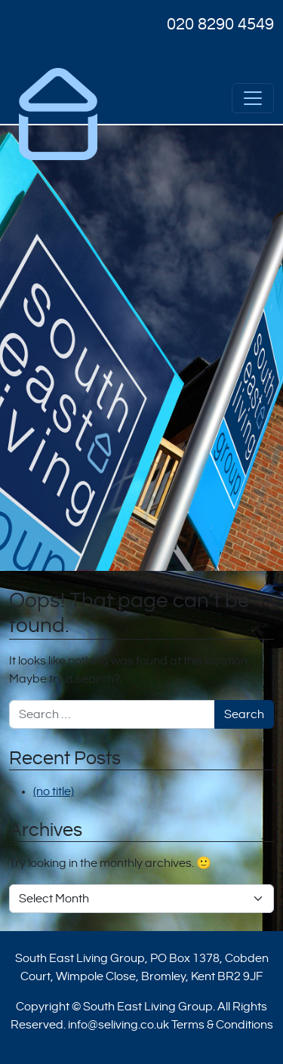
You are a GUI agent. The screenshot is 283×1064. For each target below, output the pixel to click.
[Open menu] (253, 98)
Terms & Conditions (222, 1025)
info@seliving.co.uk (118, 1025)
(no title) (53, 791)
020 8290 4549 (220, 24)
